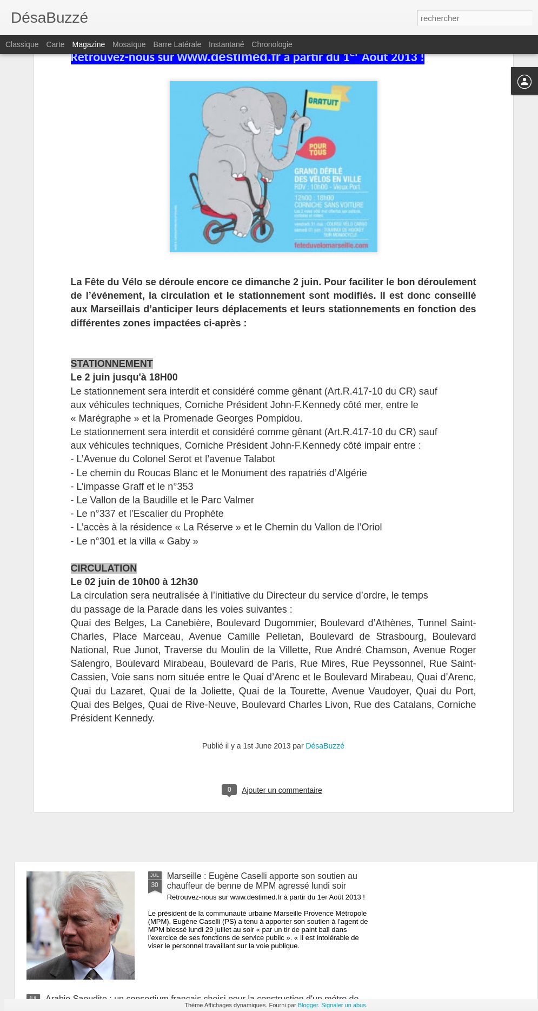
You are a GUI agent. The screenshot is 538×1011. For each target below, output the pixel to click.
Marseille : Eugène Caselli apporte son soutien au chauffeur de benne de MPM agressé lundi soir (262, 880)
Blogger (308, 1005)
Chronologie (272, 44)
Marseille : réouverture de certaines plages (127, 808)
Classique (21, 44)
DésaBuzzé (324, 617)
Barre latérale (177, 44)
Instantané (226, 44)
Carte (55, 44)
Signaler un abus (343, 1005)
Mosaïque (128, 44)
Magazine (88, 44)
